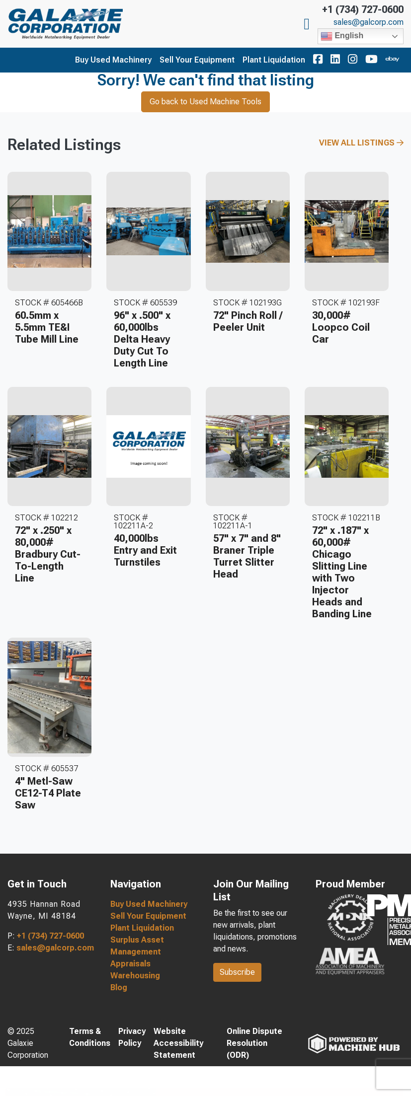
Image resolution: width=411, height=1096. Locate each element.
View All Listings (361, 142)
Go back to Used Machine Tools (205, 101)
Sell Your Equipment (197, 60)
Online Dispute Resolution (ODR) (254, 1043)
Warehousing (135, 975)
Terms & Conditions (89, 1037)
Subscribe (237, 972)
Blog (118, 987)
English (342, 36)
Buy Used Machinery (113, 60)
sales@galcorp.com (368, 22)
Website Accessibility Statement (178, 1043)
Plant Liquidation (274, 60)
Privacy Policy (132, 1037)
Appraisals (130, 963)
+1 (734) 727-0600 (363, 9)
